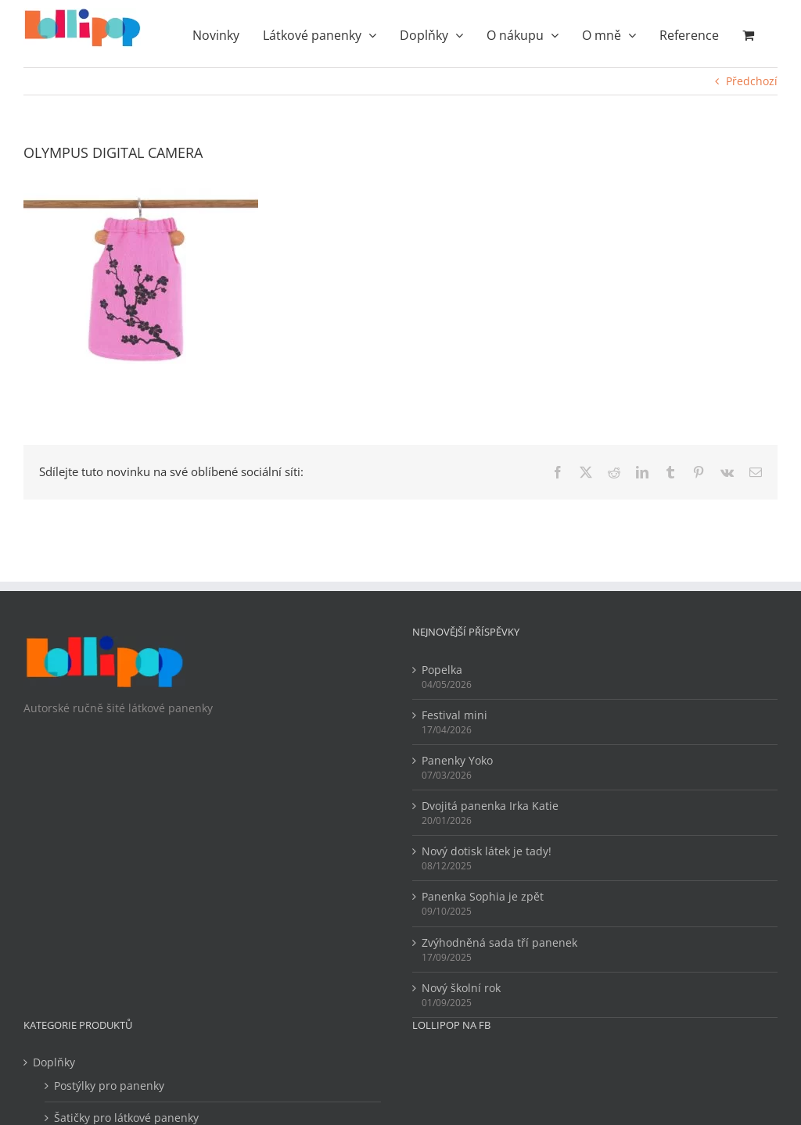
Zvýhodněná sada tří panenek (499, 942)
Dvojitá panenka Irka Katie (490, 805)
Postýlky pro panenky (109, 1085)
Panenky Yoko (457, 760)
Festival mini (454, 715)
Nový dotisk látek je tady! (486, 851)
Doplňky (54, 1062)
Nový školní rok (461, 987)
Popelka (442, 669)
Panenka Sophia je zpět (483, 896)
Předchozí (752, 80)
